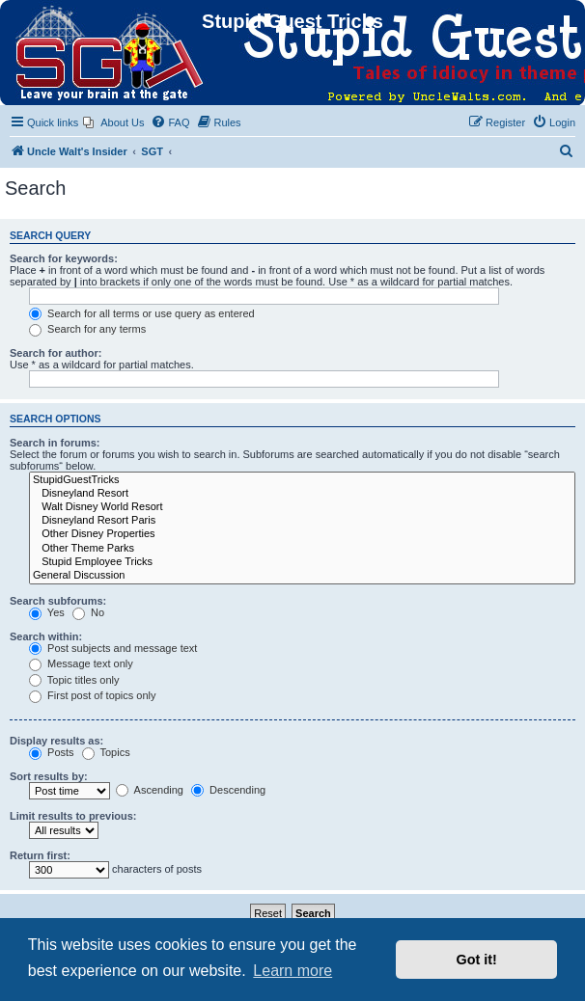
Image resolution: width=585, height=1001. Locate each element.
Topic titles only (74, 680)
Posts (51, 752)
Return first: (40, 855)
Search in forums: (55, 442)
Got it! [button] (477, 959)
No (88, 612)
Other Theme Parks (302, 548)
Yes (47, 612)
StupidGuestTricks (302, 480)
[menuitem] (113, 122)
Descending (228, 790)
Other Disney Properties (302, 534)
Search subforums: (58, 601)
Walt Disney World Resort (302, 507)
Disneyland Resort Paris (302, 521)
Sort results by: (49, 776)
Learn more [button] (292, 970)
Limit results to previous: (73, 816)
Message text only (81, 663)
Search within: (46, 636)
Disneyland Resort (302, 493)
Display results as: (56, 740)
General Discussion (302, 575)
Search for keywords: (64, 258)
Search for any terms (87, 329)
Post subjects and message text (113, 648)
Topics (106, 752)
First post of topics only (92, 695)
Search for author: (55, 353)
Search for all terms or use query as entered (142, 313)
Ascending (149, 790)
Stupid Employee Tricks (302, 562)
